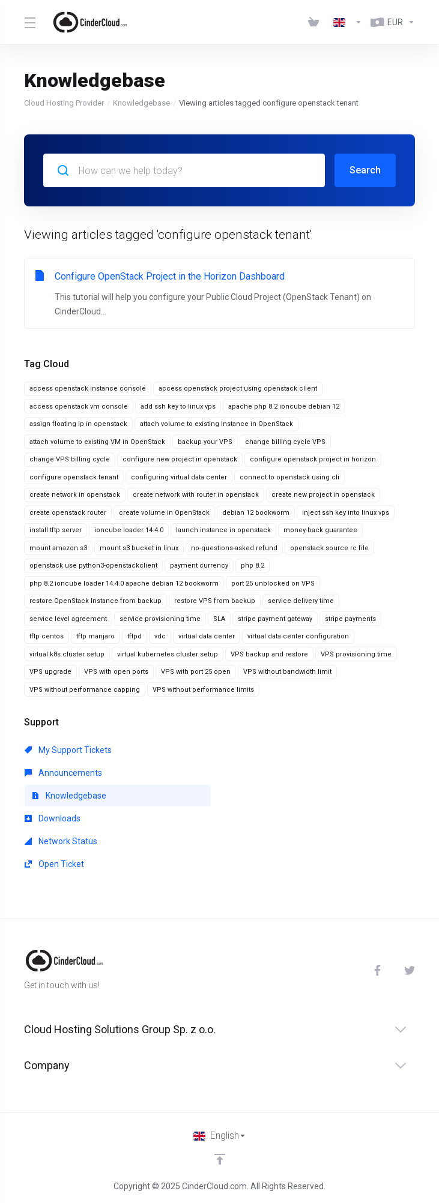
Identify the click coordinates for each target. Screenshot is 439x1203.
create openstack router (67, 513)
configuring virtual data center (179, 477)
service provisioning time (160, 619)
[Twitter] (410, 970)
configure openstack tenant (73, 477)
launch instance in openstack (223, 530)
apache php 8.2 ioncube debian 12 (283, 406)
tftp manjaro (95, 636)
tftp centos (46, 636)
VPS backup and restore (269, 654)
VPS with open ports (116, 672)
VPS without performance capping (84, 690)
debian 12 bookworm (255, 513)
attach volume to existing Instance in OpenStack (216, 424)
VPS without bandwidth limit (287, 672)
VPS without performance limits (203, 690)
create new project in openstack (323, 495)
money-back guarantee (320, 530)
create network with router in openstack (196, 495)
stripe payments (350, 619)
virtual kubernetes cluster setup (167, 654)
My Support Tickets (68, 750)
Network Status (61, 841)
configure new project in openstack (180, 459)
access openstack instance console (87, 388)
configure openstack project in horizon (313, 459)
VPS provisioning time (356, 654)
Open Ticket (54, 864)
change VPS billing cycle (69, 459)
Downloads (52, 818)
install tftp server (55, 530)
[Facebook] (380, 970)
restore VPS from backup (214, 601)
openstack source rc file (329, 548)
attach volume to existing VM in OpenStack (97, 442)
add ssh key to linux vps (178, 406)
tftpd (134, 636)
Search (365, 170)
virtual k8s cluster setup (66, 654)
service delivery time (301, 601)
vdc (160, 636)
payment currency (199, 565)
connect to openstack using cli (289, 477)
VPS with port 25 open (196, 672)
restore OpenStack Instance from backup (95, 601)
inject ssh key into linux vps (345, 513)
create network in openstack (74, 495)
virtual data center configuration (298, 636)
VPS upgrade (50, 672)
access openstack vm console (78, 406)
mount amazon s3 (58, 548)
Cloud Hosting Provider (64, 102)
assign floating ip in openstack (78, 424)
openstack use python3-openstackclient (93, 565)
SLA (219, 619)
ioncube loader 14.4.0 (128, 530)
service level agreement (68, 619)
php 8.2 (252, 565)
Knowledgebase (141, 102)
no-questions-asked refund (234, 548)
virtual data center (206, 636)
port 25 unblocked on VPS (273, 583)
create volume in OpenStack (164, 513)
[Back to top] (220, 1159)
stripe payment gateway (275, 619)
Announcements (63, 773)
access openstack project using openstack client (238, 388)
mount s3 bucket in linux (139, 548)
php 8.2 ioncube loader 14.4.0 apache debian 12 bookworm (124, 583)
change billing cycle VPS (285, 442)
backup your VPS (205, 442)
